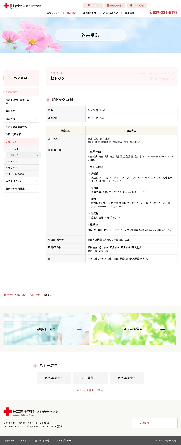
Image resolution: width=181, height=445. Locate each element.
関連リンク (9, 440)
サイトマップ (24, 440)
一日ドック (13, 149)
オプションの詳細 (16, 173)
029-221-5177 (165, 12)
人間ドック (11, 142)
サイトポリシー (64, 440)
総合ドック (13, 167)
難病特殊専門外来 (15, 188)
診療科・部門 (89, 12)
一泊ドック (13, 161)
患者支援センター (15, 180)
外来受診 (71, 12)
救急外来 (10, 118)
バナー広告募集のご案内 (88, 390)
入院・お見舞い (110, 12)
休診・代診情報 (13, 134)
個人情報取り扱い (43, 440)
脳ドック (15, 155)
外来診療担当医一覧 (16, 126)
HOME (10, 294)
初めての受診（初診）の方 (17, 101)
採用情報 (129, 12)
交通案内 (144, 422)
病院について (53, 12)
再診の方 (10, 111)
